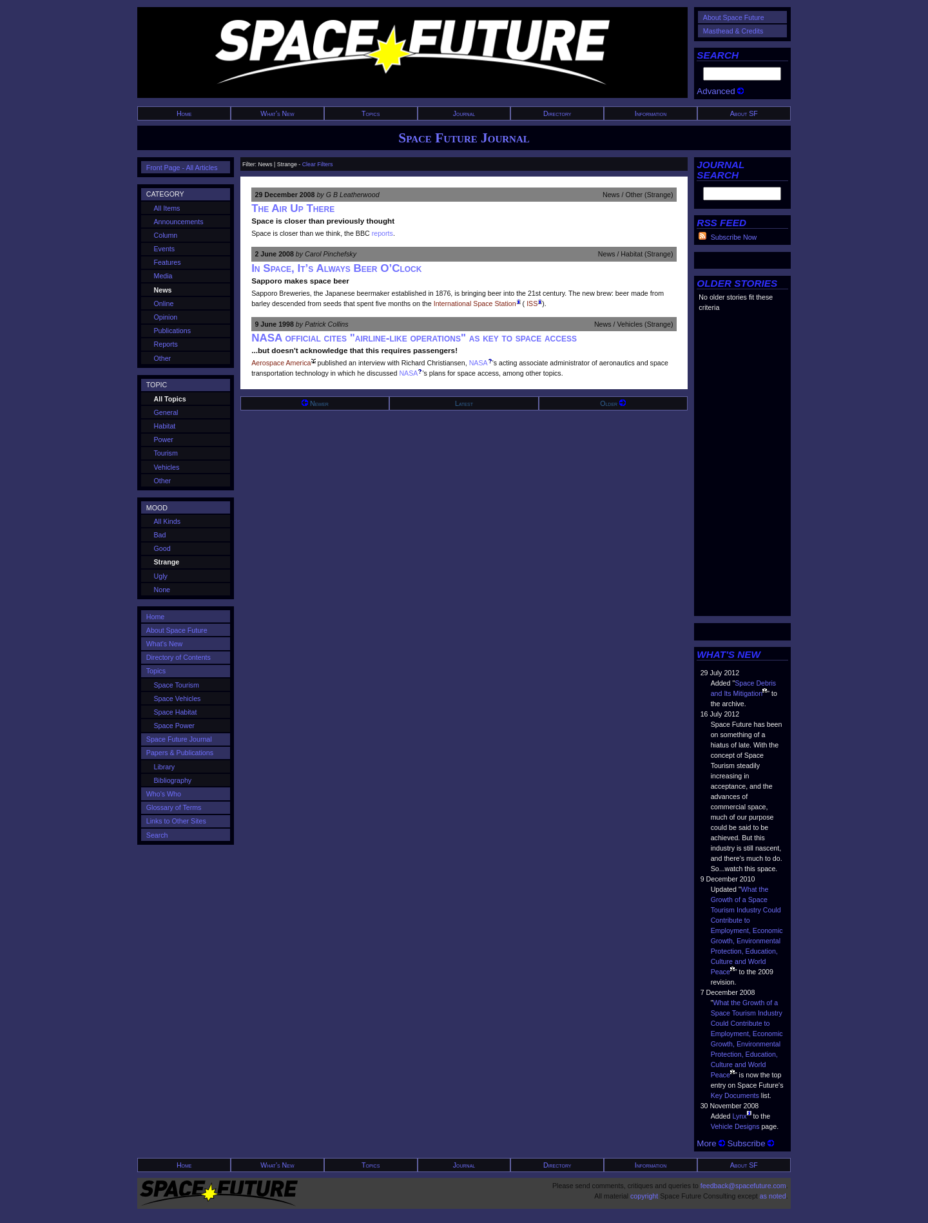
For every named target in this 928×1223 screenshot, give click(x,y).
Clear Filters (317, 164)
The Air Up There (292, 208)
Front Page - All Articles (182, 167)
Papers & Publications (179, 752)
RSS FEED (721, 222)
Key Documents (735, 1095)
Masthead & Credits (733, 31)
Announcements (179, 222)
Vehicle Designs (735, 1126)
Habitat (165, 426)
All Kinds (167, 521)
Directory (557, 113)
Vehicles (167, 467)
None (162, 589)
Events (164, 249)
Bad (160, 535)
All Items (167, 208)
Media (163, 276)
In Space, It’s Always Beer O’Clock (336, 268)
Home (184, 113)
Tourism (166, 453)
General (166, 412)
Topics (371, 113)
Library (164, 767)
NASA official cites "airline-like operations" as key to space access (414, 338)
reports (382, 233)
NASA (478, 363)
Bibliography (173, 780)
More (711, 1143)
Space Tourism (176, 685)
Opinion (166, 317)
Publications (172, 330)
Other (162, 358)
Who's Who (163, 794)
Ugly (161, 576)
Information (651, 113)
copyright (644, 1196)
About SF (744, 113)
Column (166, 235)
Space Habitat (175, 712)
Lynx (739, 1116)
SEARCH (718, 55)
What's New (277, 113)
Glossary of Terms (174, 807)
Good (162, 548)
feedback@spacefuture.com (743, 1185)
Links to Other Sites (176, 821)
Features (167, 262)
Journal (464, 113)
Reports (166, 344)
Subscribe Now (734, 237)
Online (164, 303)
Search (157, 835)
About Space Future (733, 17)
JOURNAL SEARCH (720, 169)
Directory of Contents (178, 657)
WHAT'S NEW (728, 654)
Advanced (720, 91)
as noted (773, 1196)
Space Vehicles (177, 698)
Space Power (174, 725)
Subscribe (750, 1143)
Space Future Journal (463, 138)
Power (163, 439)
